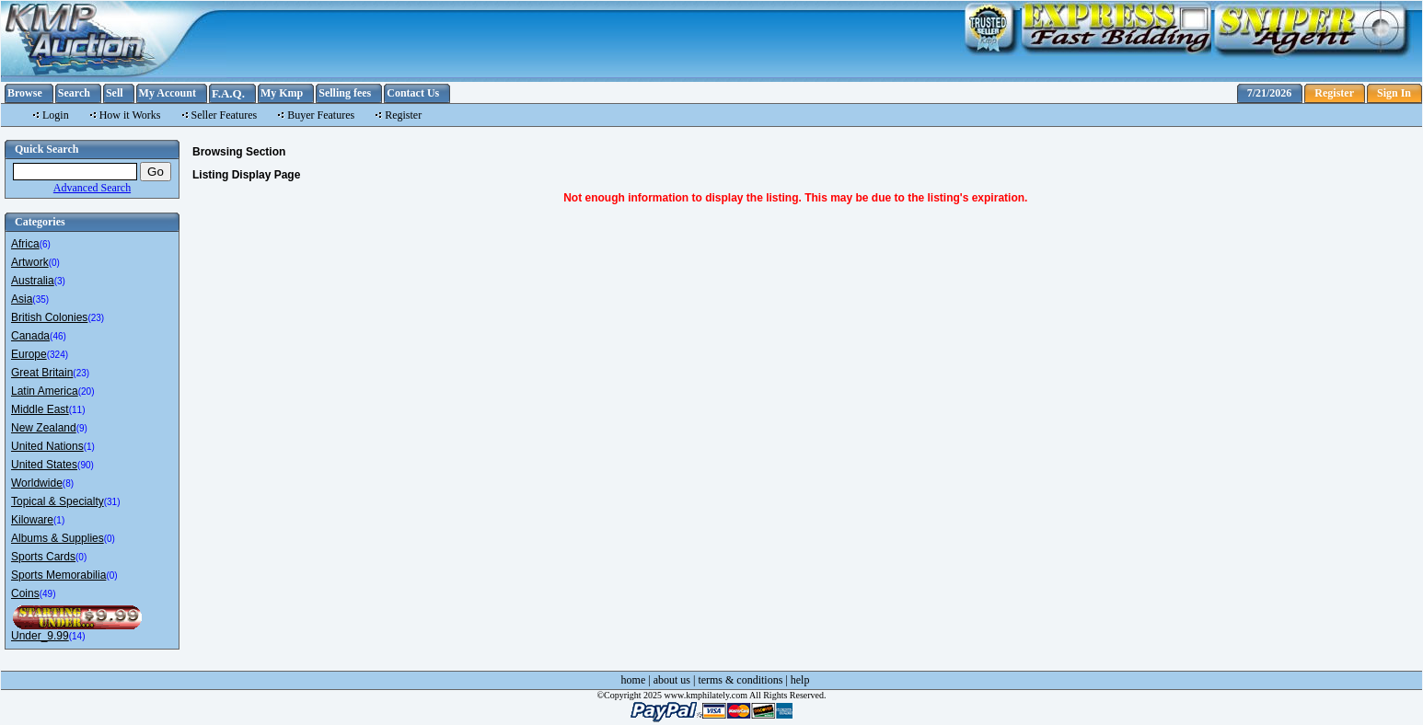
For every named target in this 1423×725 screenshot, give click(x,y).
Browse (24, 92)
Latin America (44, 391)
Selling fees (344, 92)
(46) (58, 336)
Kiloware (32, 519)
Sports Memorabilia (58, 575)
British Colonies (49, 317)
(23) (95, 318)
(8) (68, 483)
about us (672, 679)
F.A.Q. (228, 93)
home (633, 679)
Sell (114, 92)
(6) (45, 244)
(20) (86, 391)
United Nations (47, 446)
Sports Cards (43, 556)
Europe (29, 354)
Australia (32, 280)
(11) (77, 410)
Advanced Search (92, 187)
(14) (77, 636)
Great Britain (42, 372)
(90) (85, 465)
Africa (25, 243)
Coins (25, 593)
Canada (30, 335)
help (800, 679)
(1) (89, 447)
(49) (48, 594)
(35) (40, 299)
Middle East (40, 409)
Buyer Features (320, 115)
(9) (81, 428)
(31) (112, 502)
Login (55, 115)
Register (1334, 92)
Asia (21, 299)
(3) (59, 281)
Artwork (30, 262)
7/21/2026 (1269, 92)
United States (44, 464)
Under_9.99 (40, 635)
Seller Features (224, 115)
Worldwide (37, 483)
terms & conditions (740, 679)
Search (74, 92)
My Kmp (281, 92)
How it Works (130, 115)
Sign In (1394, 92)
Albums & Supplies (57, 538)
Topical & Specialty (57, 501)
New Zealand (43, 427)
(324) (57, 355)
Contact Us (413, 92)
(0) (54, 263)
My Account (167, 92)
